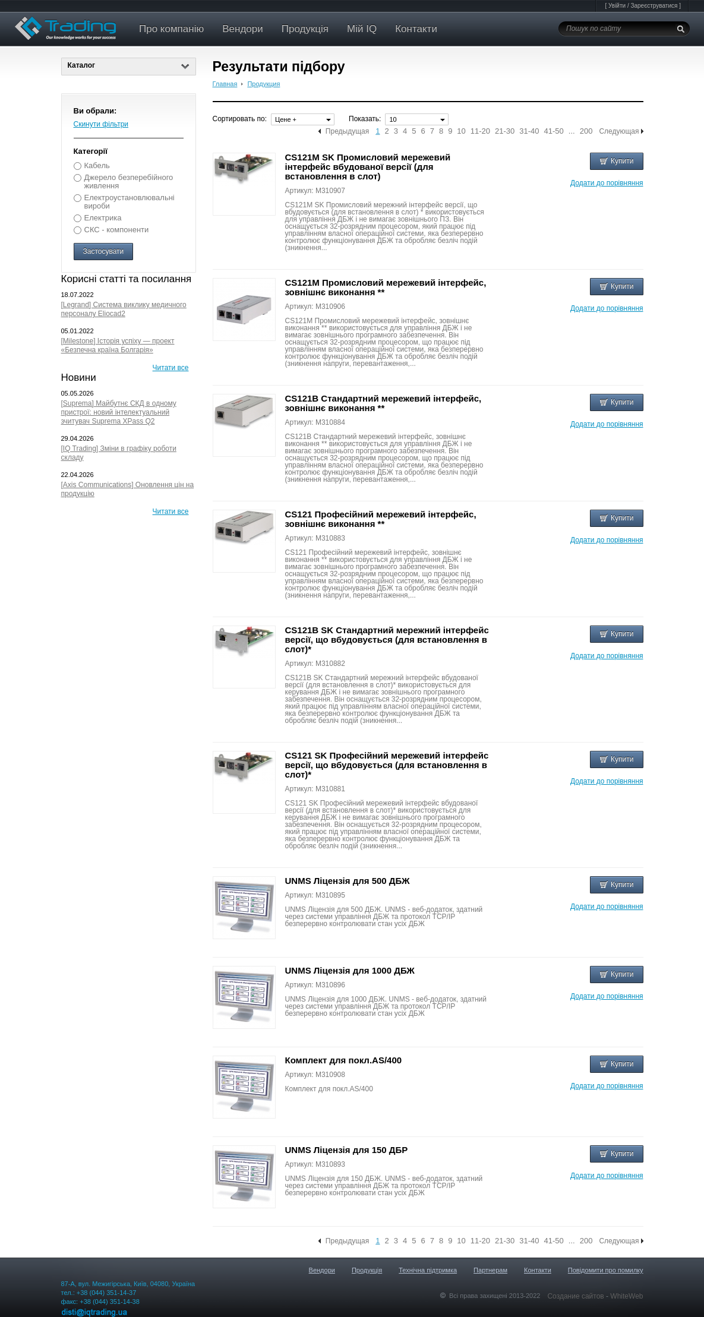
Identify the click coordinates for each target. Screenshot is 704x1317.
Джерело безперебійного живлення (128, 181)
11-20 (480, 131)
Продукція (305, 28)
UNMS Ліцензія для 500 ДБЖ (347, 881)
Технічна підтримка (428, 1270)
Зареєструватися (653, 5)
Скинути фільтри (101, 124)
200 (586, 131)
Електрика (103, 217)
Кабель (97, 165)
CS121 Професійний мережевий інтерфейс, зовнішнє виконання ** (380, 519)
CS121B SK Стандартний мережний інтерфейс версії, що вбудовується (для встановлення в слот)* (387, 639)
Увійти (617, 5)
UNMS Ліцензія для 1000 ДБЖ (350, 970)
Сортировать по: (240, 119)
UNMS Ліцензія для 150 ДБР (346, 1150)
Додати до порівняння (606, 183)
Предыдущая (347, 131)
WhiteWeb (626, 1296)
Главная (225, 83)
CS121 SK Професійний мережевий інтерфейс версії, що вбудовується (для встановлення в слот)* (387, 764)
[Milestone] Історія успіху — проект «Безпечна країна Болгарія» (118, 345)
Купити (616, 161)
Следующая (619, 131)
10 (461, 131)
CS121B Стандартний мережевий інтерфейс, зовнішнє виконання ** (383, 403)
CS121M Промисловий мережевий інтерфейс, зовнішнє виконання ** (386, 287)
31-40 (529, 131)
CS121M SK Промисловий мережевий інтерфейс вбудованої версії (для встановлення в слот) (368, 166)
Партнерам (490, 1270)
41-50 (554, 131)
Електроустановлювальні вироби (129, 201)
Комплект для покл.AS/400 (343, 1060)
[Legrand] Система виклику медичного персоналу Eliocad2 (124, 309)
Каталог (129, 65)
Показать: (365, 119)
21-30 (504, 131)
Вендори (242, 28)
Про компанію (171, 28)
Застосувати (103, 251)
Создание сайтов (576, 1296)
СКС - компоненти (116, 229)
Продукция (263, 83)
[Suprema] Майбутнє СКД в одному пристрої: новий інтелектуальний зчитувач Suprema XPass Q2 (118, 412)
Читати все (171, 367)
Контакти (416, 28)
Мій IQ (362, 28)
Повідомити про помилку (605, 1270)
